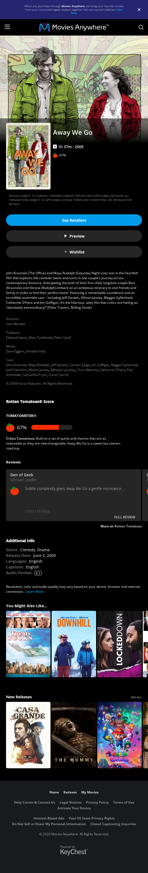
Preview (74, 236)
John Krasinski (16, 365)
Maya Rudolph (39, 365)
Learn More (34, 591)
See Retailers (74, 220)
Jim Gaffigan (100, 365)
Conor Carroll (58, 374)
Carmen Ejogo (79, 365)
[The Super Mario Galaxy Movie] (119, 735)
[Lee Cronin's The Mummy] (74, 735)
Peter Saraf (62, 337)
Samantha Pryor (35, 374)
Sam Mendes (16, 324)
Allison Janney (39, 369)
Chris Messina (87, 369)
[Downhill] (74, 644)
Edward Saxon (16, 337)
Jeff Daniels (59, 365)
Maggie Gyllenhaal (124, 365)
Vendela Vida (35, 351)
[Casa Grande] (28, 735)
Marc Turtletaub (40, 337)
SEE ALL (136, 697)
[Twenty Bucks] (28, 644)
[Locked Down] (119, 644)
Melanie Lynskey (63, 369)
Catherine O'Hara (112, 369)
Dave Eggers (15, 351)
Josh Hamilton (16, 369)
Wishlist (74, 252)
